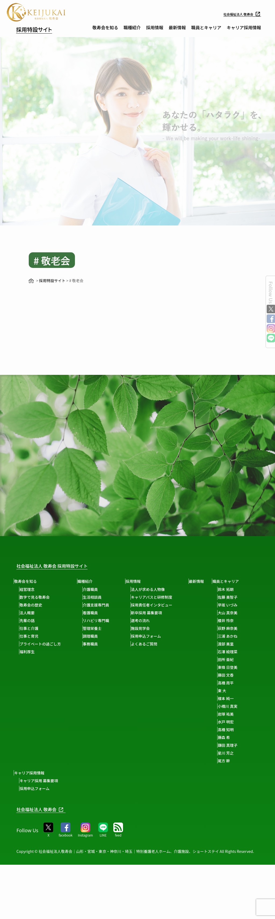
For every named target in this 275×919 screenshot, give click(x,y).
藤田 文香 (30, 757)
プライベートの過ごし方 (42, 643)
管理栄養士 (96, 628)
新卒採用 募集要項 (153, 612)
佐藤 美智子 (31, 679)
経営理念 (29, 589)
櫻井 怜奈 (30, 702)
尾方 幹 (28, 842)
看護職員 (94, 612)
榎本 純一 (30, 780)
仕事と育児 (31, 635)
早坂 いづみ (31, 687)
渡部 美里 (30, 725)
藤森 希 (28, 819)
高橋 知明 (30, 811)
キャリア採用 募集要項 (85, 671)
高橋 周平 (30, 764)
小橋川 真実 (31, 788)
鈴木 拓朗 (30, 671)
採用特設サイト (41, 28)
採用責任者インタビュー (158, 604)
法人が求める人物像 (155, 589)
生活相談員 (96, 596)
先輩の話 (29, 620)
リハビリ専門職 (100, 620)
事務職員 (94, 643)
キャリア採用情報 (244, 27)
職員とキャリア (206, 27)
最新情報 (177, 27)
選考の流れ (147, 620)
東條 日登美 (31, 749)
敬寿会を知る (105, 27)
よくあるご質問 (151, 643)
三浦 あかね (31, 718)
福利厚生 (29, 651)
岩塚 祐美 (30, 796)
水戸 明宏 (30, 803)
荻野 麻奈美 (31, 710)
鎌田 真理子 (31, 827)
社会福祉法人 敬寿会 (240, 14)
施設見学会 (147, 628)
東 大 (26, 772)
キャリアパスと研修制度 (158, 596)
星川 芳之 (30, 835)
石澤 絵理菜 (31, 733)
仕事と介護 (31, 628)
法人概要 (29, 612)
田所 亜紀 (30, 741)
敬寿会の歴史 (33, 604)
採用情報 (154, 27)
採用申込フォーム (153, 635)
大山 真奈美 (31, 694)
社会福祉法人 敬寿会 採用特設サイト (60, 565)
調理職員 (94, 635)
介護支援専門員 (100, 604)
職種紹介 (132, 27)
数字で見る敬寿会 (37, 596)
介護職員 (94, 589)
